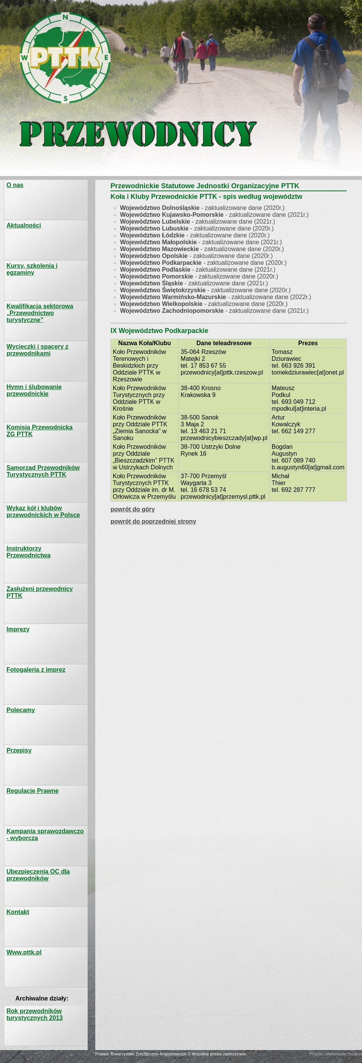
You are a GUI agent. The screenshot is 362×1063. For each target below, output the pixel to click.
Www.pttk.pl (24, 952)
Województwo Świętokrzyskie (163, 290)
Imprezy (17, 629)
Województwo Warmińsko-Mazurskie (173, 297)
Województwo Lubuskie (154, 228)
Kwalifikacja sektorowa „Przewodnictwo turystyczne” (39, 313)
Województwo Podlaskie (155, 269)
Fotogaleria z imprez (36, 669)
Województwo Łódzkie (152, 235)
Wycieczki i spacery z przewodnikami (37, 350)
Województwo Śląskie (151, 283)
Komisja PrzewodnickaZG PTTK (39, 430)
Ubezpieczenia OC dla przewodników (38, 875)
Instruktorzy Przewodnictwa (28, 552)
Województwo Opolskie (154, 256)
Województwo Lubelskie (155, 221)
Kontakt (17, 912)
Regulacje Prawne (32, 791)
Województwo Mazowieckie (159, 249)
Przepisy (19, 750)
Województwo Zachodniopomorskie (172, 310)
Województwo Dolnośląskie (160, 208)
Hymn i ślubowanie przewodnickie (34, 390)
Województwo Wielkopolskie (161, 304)
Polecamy (20, 710)
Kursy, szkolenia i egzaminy (32, 269)
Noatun (355, 1054)
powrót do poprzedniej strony (153, 521)
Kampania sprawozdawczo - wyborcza (45, 834)
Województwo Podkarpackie (161, 262)
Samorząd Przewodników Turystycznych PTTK (43, 471)
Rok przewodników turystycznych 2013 (34, 1014)
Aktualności (23, 225)
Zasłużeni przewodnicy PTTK (39, 592)
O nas (14, 185)
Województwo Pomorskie (156, 276)
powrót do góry (133, 509)
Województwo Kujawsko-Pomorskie (172, 214)
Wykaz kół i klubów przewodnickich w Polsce (43, 511)
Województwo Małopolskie (158, 242)
